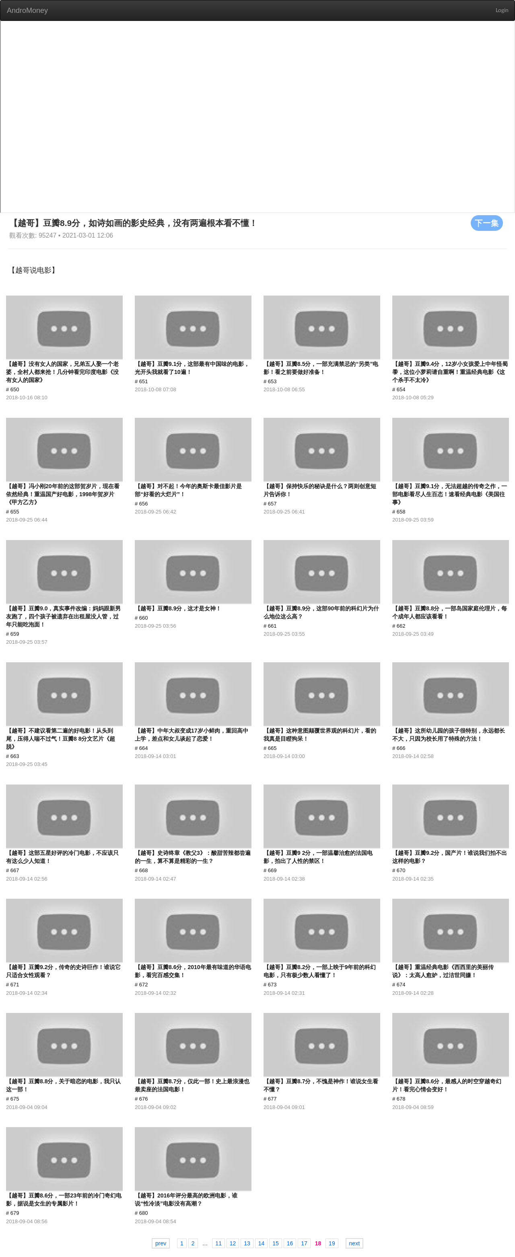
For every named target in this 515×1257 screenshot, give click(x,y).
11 (218, 1243)
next (354, 1243)
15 (275, 1243)
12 (233, 1243)
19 (332, 1243)
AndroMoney (27, 10)
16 (290, 1243)
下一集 (487, 222)
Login (502, 10)
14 (261, 1243)
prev (160, 1243)
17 (304, 1243)
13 (247, 1243)
